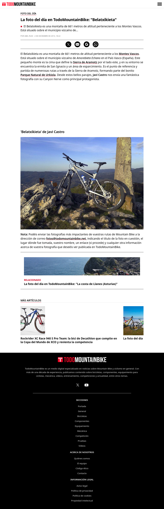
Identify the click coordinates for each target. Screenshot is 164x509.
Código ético (82, 468)
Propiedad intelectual (82, 500)
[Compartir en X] (68, 44)
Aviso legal (82, 485)
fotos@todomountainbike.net (66, 238)
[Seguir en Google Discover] (86, 44)
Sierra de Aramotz (85, 62)
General (82, 411)
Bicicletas (82, 416)
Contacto (82, 473)
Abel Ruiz (28, 36)
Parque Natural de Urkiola (37, 75)
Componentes (82, 421)
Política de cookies (82, 495)
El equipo (82, 463)
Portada (82, 406)
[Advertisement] (82, 104)
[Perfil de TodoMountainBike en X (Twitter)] (78, 385)
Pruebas (82, 440)
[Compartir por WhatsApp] (95, 44)
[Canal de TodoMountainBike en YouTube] (86, 385)
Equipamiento (82, 426)
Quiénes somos (82, 458)
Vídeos (82, 445)
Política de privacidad (82, 490)
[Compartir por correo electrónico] (77, 44)
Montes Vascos (129, 54)
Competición (82, 435)
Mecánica (82, 430)
